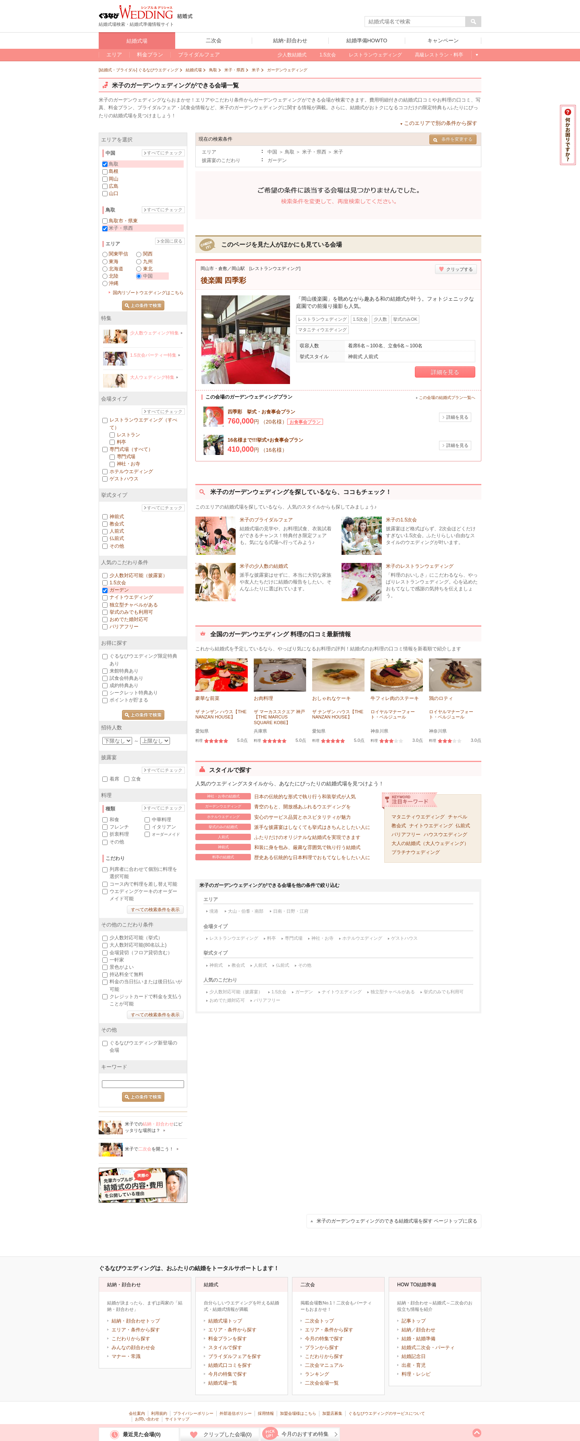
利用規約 (159, 1413)
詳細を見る (445, 372)
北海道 (116, 269)
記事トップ (414, 1321)
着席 (114, 779)
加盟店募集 (332, 1413)
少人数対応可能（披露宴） (236, 991)
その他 (304, 965)
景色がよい (122, 967)
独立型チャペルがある (393, 991)
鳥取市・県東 (123, 221)
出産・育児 (414, 1365)
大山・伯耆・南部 (245, 911)
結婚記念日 (414, 1356)
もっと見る (476, 55)
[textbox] (415, 22)
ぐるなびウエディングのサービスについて (386, 1413)
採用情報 (266, 1413)
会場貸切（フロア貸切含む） (141, 952)
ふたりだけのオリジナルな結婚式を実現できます (277, 837)
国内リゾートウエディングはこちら (148, 292)
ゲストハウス (404, 938)
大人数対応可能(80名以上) (138, 945)
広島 (113, 186)
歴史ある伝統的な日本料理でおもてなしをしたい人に (282, 857)
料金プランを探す (227, 1338)
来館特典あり (124, 671)
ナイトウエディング (431, 825)
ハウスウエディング (445, 834)
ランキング (317, 1374)
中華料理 (161, 819)
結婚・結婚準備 (418, 1338)
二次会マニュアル (324, 1365)
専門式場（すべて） (131, 449)
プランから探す (322, 1347)
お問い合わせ (147, 1419)
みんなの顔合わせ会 (133, 1347)
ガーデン (304, 991)
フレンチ (119, 827)
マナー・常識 (126, 1356)
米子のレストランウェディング (420, 566)
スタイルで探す (225, 1347)
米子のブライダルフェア (266, 520)
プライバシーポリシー (193, 1413)
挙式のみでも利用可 (444, 991)
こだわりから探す (131, 1338)
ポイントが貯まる (129, 700)
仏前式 (463, 825)
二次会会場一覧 (322, 1383)
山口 (113, 193)
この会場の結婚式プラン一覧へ (447, 397)
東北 (148, 269)
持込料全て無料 (126, 974)
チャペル (457, 817)
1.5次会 (278, 991)
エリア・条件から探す (136, 1330)
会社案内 (137, 1413)
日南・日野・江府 (291, 911)
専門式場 (293, 938)
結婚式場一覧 (222, 1383)
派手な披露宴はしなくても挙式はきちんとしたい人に (282, 827)
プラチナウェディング (416, 852)
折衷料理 (119, 834)
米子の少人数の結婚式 (264, 566)
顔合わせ (425, 1330)
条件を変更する (452, 139)
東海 (113, 261)
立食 (136, 779)
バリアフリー (406, 834)
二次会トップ (319, 1321)
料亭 (271, 938)
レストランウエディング (233, 938)
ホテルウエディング (362, 938)
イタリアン (164, 827)
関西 (148, 254)
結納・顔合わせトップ (136, 1321)
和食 (114, 819)
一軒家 (117, 960)
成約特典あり (124, 685)
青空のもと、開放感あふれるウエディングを (273, 806)
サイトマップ (177, 1419)
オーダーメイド (166, 834)
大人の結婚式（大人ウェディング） (430, 843)
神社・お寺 (322, 938)
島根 (113, 171)
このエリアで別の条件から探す (440, 123)
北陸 (113, 276)
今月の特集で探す (227, 1374)
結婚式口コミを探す (230, 1365)
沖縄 (113, 283)
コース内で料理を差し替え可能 (143, 884)
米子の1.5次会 (401, 520)
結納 (406, 1330)
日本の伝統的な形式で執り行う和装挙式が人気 (275, 796)
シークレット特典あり (134, 693)
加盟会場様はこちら (298, 1413)
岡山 (113, 179)
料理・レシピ (416, 1374)
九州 (148, 261)
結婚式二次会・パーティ (428, 1347)
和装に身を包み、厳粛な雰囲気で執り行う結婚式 (277, 847)
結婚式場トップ (225, 1321)
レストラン (128, 435)
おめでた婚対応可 (227, 1000)
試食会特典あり (126, 678)
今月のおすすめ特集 (305, 1434)
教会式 (399, 825)
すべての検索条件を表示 (155, 909)
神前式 (216, 965)
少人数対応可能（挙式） (136, 938)
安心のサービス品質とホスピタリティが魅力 (273, 817)
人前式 (260, 965)
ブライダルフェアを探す (234, 1356)
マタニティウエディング (418, 817)
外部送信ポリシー (236, 1413)
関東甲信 (118, 254)
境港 (213, 911)
